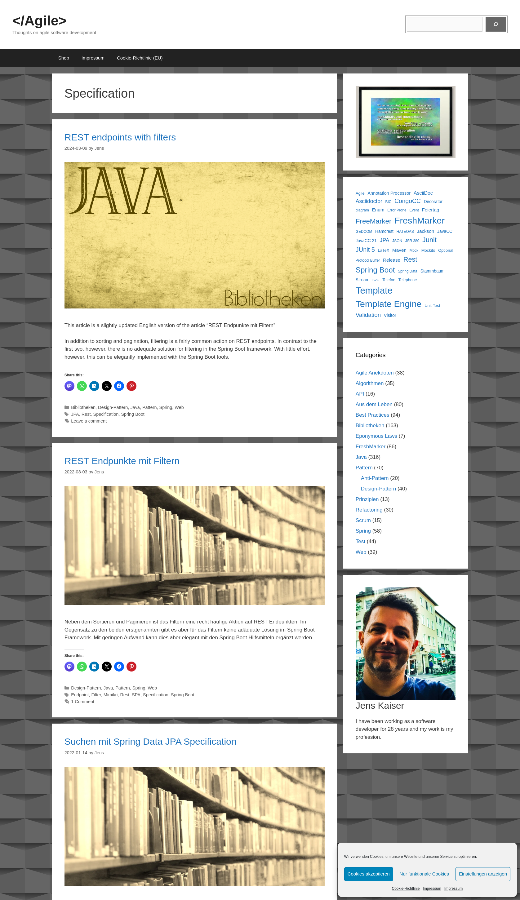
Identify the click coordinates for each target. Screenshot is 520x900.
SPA (136, 694)
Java (135, 407)
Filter (96, 694)
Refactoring (369, 510)
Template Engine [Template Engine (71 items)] (389, 304)
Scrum (363, 520)
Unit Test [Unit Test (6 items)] (432, 305)
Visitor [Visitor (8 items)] (390, 315)
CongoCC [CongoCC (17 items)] (407, 201)
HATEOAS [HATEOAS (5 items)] (405, 231)
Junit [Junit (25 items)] (429, 240)
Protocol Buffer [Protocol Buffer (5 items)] (368, 260)
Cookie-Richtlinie (406, 888)
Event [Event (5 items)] (414, 210)
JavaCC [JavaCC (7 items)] (444, 231)
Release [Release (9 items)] (391, 260)
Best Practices (372, 415)
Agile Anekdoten (375, 373)
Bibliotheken (83, 407)
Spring (165, 407)
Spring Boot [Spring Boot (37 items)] (375, 270)
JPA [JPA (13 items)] (384, 240)
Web (179, 407)
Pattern (149, 407)
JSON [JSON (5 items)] (397, 241)
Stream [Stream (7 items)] (362, 279)
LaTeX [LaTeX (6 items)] (383, 250)
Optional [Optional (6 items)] (445, 250)
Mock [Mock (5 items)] (414, 250)
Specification (106, 414)
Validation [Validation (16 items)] (368, 315)
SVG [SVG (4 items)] (376, 280)
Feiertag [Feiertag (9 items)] (430, 209)
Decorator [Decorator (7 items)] (433, 201)
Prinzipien (367, 499)
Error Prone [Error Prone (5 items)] (396, 210)
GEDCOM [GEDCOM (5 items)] (364, 231)
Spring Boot (132, 414)
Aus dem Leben (374, 404)
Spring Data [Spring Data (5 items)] (407, 271)
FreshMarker (370, 447)
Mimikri (111, 694)
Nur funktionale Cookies (424, 873)
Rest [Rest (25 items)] (410, 259)
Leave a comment (89, 421)
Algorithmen (370, 383)
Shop (63, 57)
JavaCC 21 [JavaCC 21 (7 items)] (366, 240)
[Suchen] (496, 24)
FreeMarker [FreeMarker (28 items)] (374, 221)
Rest (86, 414)
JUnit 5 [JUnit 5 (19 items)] (365, 249)
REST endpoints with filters (120, 137)
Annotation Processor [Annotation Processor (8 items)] (389, 193)
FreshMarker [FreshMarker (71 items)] (419, 220)
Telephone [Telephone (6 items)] (407, 279)
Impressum (432, 888)
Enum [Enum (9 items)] (378, 209)
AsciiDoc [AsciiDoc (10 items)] (423, 193)
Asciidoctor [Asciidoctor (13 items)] (369, 201)
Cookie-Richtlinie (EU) (140, 57)
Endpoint (80, 694)
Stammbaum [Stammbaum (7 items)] (432, 271)
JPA (75, 414)
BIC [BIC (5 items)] (388, 202)
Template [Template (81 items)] (374, 290)
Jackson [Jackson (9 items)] (425, 231)
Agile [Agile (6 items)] (360, 193)
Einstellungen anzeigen (483, 873)
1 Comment (82, 701)
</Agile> (39, 21)
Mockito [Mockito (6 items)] (428, 250)
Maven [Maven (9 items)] (399, 250)
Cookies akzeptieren (369, 873)
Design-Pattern (113, 407)
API (360, 394)
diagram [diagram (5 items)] (362, 210)
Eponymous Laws (376, 436)
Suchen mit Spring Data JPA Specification (150, 741)
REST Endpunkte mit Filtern (122, 461)
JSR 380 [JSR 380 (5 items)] (412, 241)
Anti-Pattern (375, 478)
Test (360, 541)
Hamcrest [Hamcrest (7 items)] (384, 231)
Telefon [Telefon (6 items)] (388, 279)
